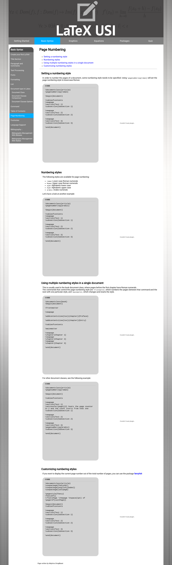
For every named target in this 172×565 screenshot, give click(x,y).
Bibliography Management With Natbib (22, 140)
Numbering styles (52, 59)
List (12, 84)
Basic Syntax (47, 41)
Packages (124, 41)
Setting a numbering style (55, 56)
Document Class (18, 92)
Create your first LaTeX (20, 54)
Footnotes (15, 120)
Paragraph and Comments (17, 64)
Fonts (13, 75)
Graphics (73, 41)
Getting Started (21, 41)
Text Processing (17, 70)
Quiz (150, 41)
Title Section (16, 59)
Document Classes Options (22, 102)
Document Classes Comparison (19, 97)
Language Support (18, 125)
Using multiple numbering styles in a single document (68, 62)
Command (15, 106)
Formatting (15, 79)
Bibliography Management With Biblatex (22, 134)
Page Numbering (18, 116)
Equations (99, 41)
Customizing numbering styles (58, 66)
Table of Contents (18, 111)
